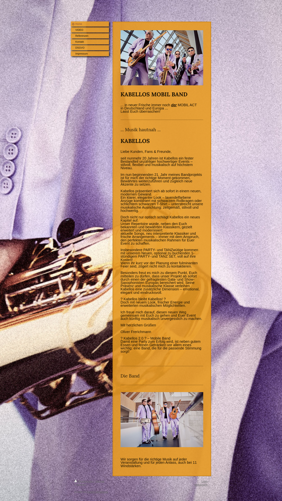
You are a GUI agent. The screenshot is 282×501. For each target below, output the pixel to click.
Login (204, 481)
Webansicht (201, 484)
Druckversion (84, 481)
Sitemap (99, 481)
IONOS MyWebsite (97, 492)
